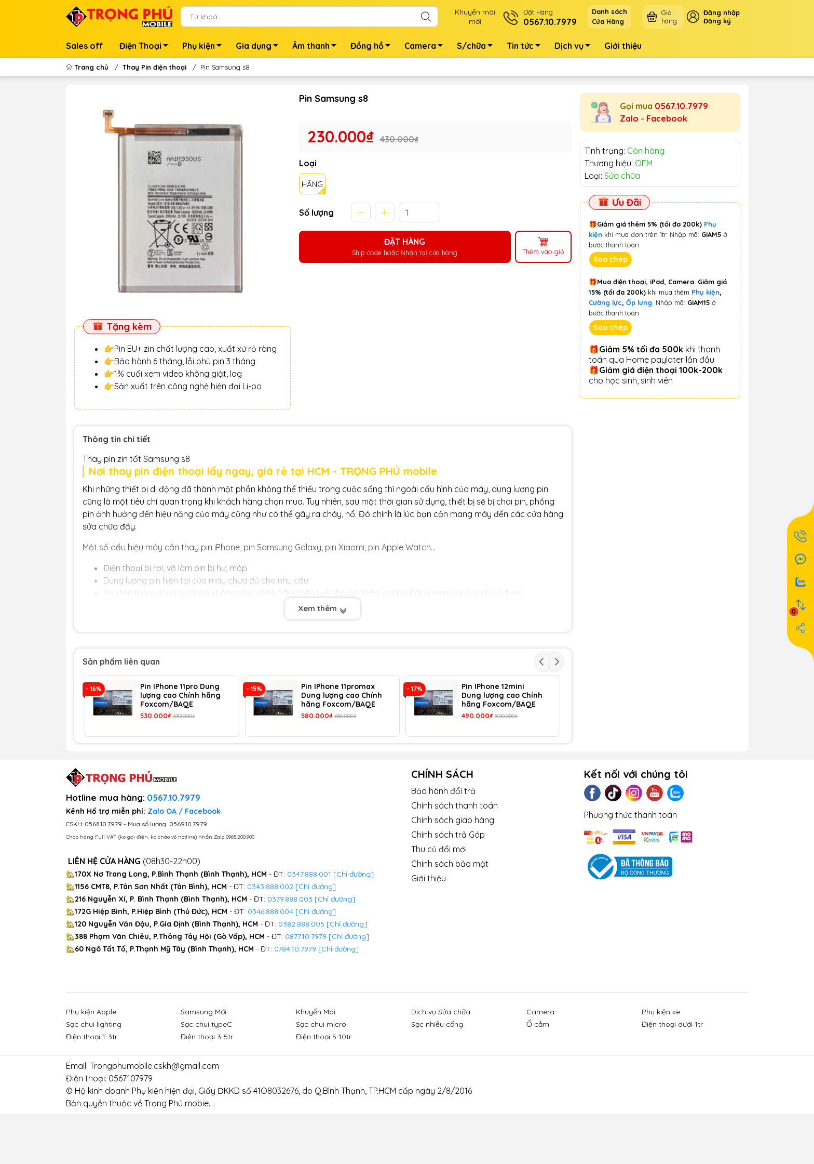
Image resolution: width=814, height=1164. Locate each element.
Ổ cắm (537, 1081)
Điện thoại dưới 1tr (672, 1081)
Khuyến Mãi (315, 1068)
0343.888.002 (270, 943)
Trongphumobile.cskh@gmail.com (154, 1122)
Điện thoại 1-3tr (91, 1093)
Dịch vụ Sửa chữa (440, 1068)
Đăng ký (717, 21)
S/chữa (477, 47)
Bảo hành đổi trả (443, 847)
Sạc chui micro (321, 1081)
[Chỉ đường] (349, 993)
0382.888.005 (301, 980)
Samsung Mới (203, 1068)
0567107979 (130, 1135)
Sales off (84, 46)
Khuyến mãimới (475, 16)
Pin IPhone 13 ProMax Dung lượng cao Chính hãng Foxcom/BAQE (180, 757)
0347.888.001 (310, 930)
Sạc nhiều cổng (437, 1081)
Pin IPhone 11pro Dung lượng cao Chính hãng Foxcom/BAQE (180, 695)
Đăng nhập (721, 12)
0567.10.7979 (681, 106)
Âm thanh (317, 47)
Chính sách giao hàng (452, 876)
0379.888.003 (290, 955)
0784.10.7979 (295, 1005)
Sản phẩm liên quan (121, 661)
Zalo (629, 118)
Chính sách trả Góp (448, 891)
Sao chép (610, 259)
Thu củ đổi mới (439, 906)
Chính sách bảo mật (450, 920)
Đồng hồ (373, 47)
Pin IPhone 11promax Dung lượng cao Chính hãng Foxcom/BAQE (341, 695)
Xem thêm (322, 608)
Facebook (666, 118)
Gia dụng (260, 47)
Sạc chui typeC (206, 1081)
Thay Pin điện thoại (154, 67)
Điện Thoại (146, 47)
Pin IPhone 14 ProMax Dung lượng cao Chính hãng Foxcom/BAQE (502, 757)
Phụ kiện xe (661, 1068)
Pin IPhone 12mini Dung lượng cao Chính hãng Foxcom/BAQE (502, 695)
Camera (426, 47)
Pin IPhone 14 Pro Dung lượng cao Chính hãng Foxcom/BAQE (341, 757)
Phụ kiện (204, 47)
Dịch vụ (575, 47)
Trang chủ (88, 67)
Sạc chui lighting (93, 1081)
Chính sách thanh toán (454, 862)
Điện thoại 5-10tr (323, 1093)
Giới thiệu (623, 46)
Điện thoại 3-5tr (207, 1093)
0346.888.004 (270, 968)
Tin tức (526, 47)
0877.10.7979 (306, 993)
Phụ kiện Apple (91, 1068)
